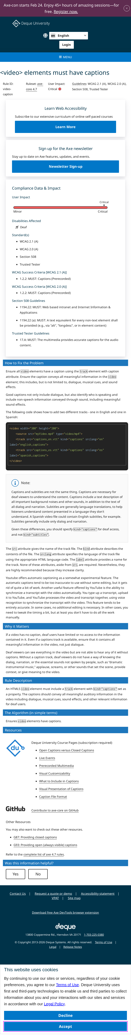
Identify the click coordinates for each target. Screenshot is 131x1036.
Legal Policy (54, 1004)
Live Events (47, 758)
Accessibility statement (98, 893)
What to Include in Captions (59, 781)
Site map (74, 898)
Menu (65, 57)
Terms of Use (67, 985)
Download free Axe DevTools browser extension (65, 912)
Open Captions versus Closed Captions (66, 750)
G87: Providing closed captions (35, 837)
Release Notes (72, 947)
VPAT (55, 898)
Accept (65, 1026)
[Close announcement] (126, 8)
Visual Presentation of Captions (61, 789)
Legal (52, 947)
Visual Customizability (54, 773)
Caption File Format (53, 796)
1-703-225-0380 (94, 934)
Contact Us (18, 893)
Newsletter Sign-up (65, 166)
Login (66, 45)
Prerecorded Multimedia (56, 766)
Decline (65, 1015)
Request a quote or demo (53, 893)
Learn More (72, 128)
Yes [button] (16, 874)
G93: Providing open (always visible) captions (45, 845)
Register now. (66, 11)
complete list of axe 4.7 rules (43, 854)
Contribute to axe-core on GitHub (55, 810)
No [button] (38, 874)
